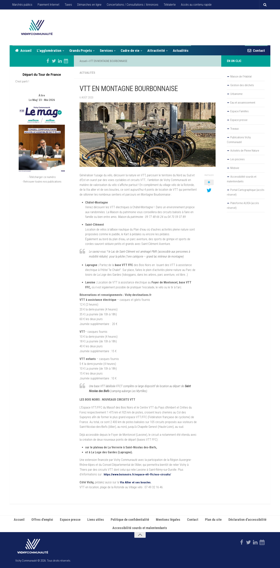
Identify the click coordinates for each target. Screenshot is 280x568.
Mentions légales (168, 519)
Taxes (68, 4)
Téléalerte (170, 4)
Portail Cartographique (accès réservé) (245, 192)
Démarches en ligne (89, 4)
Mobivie (234, 168)
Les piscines (237, 159)
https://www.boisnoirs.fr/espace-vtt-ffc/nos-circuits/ (138, 474)
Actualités (180, 50)
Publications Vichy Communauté (239, 140)
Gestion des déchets (242, 85)
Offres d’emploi (42, 519)
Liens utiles (95, 519)
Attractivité (156, 50)
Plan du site (213, 519)
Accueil (26, 50)
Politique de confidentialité (130, 519)
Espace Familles (239, 111)
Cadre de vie (130, 50)
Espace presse (239, 120)
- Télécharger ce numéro (42, 188)
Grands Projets (80, 50)
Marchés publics (22, 4)
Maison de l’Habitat (241, 76)
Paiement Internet (48, 4)
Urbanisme (236, 94)
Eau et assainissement (242, 102)
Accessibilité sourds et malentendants (241, 179)
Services (106, 50)
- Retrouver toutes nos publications (41, 192)
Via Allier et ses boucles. (136, 482)
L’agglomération (49, 50)
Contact (259, 50)
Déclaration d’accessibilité (247, 519)
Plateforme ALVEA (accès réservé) (243, 205)
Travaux (234, 128)
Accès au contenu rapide (196, 4)
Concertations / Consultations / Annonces (132, 4)
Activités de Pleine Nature (244, 150)
